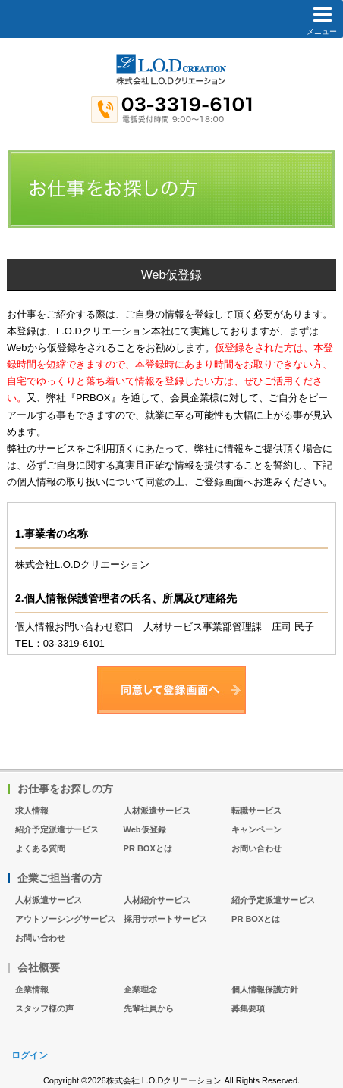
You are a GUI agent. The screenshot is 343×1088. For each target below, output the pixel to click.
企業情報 (32, 989)
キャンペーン (256, 829)
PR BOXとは (148, 848)
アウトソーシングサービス (65, 918)
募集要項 (248, 1008)
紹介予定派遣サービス (57, 829)
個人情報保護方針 (264, 989)
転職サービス (256, 810)
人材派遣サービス (157, 810)
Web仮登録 (145, 829)
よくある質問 (40, 848)
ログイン (29, 1055)
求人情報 (32, 810)
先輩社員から (149, 1008)
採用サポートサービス (165, 918)
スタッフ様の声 (44, 1008)
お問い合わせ (256, 848)
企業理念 (140, 989)
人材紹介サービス (157, 900)
